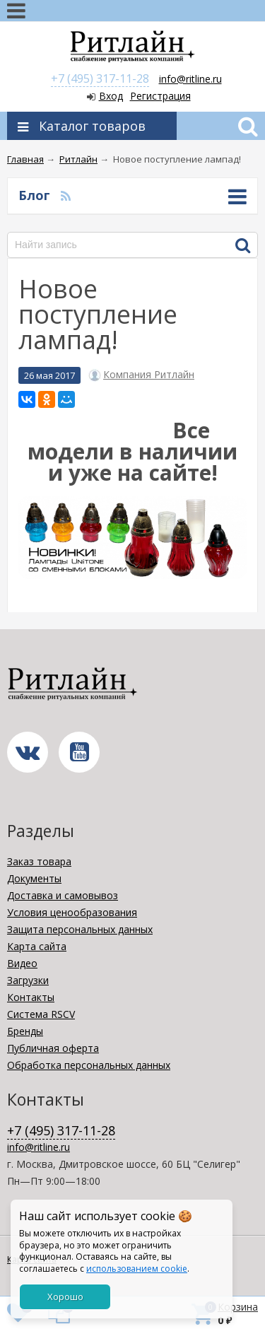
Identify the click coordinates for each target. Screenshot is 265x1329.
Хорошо (65, 1296)
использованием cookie (136, 1269)
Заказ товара (39, 861)
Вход (111, 96)
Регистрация (160, 96)
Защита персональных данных (80, 929)
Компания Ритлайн (148, 374)
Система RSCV (41, 1014)
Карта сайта (36, 946)
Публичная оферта (53, 1048)
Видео (22, 963)
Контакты (30, 997)
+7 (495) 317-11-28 (100, 78)
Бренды (25, 1031)
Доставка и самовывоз (62, 895)
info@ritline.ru (190, 79)
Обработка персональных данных (88, 1065)
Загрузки (28, 980)
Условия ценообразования (72, 912)
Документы (34, 878)
